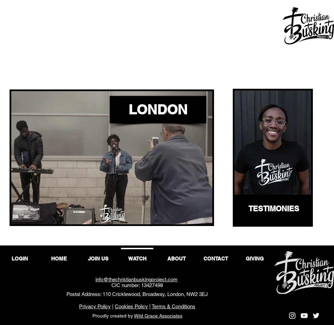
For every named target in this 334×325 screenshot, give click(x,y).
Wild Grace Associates (158, 316)
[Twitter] (316, 315)
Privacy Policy (95, 306)
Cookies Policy (131, 306)
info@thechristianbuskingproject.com (136, 279)
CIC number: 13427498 (137, 285)
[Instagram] (292, 315)
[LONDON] (158, 109)
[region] (273, 158)
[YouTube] (304, 315)
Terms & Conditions (173, 306)
